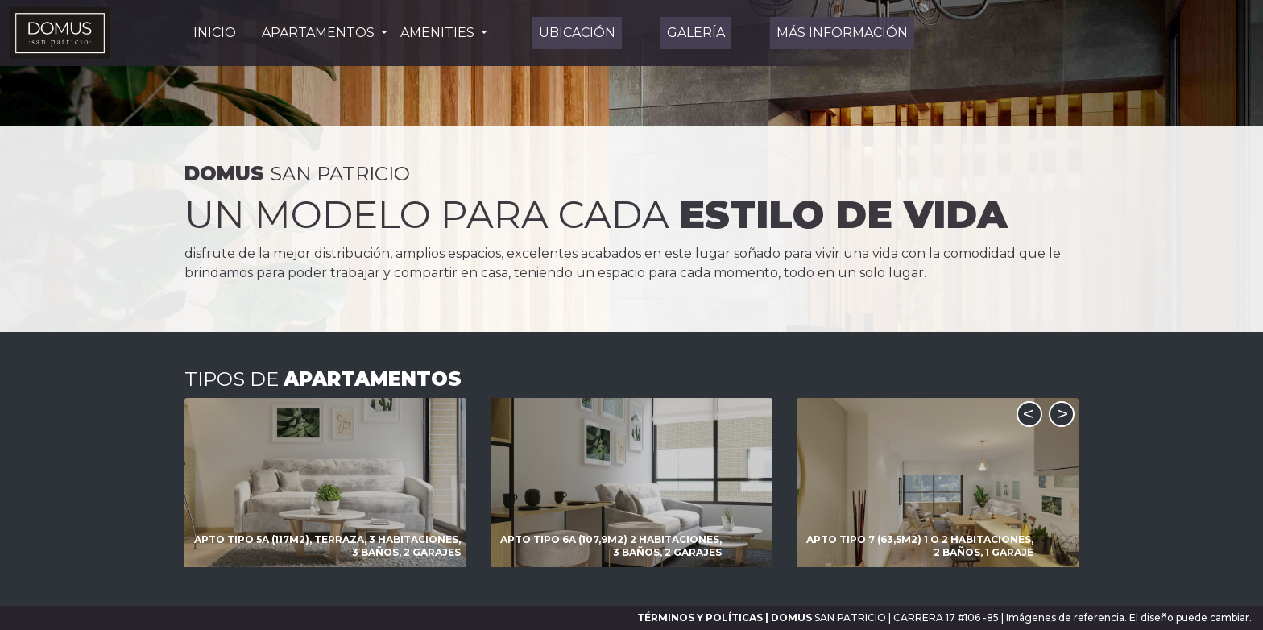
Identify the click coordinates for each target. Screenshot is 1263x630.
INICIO (214, 32)
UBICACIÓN (577, 32)
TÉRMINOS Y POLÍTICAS (700, 617)
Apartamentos (320, 32)
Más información (842, 32)
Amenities (439, 32)
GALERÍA (696, 32)
